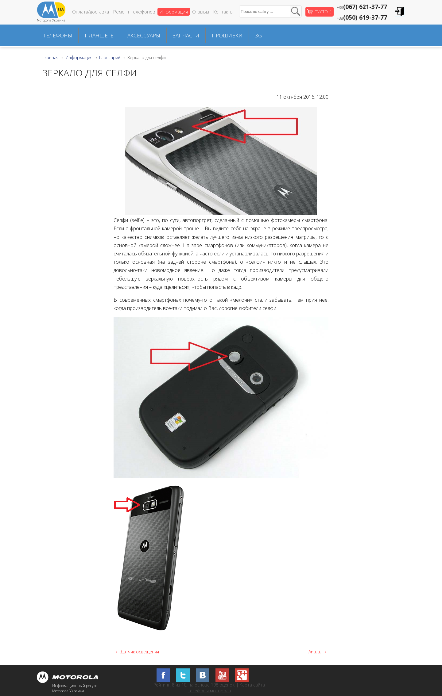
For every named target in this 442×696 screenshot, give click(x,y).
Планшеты (100, 35)
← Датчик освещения (137, 652)
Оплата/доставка (90, 12)
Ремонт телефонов (134, 12)
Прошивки (227, 35)
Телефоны (57, 35)
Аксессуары (143, 35)
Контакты (223, 12)
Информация (174, 12)
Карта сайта (252, 685)
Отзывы (200, 12)
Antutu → (317, 652)
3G (258, 35)
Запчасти (186, 35)
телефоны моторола (209, 691)
